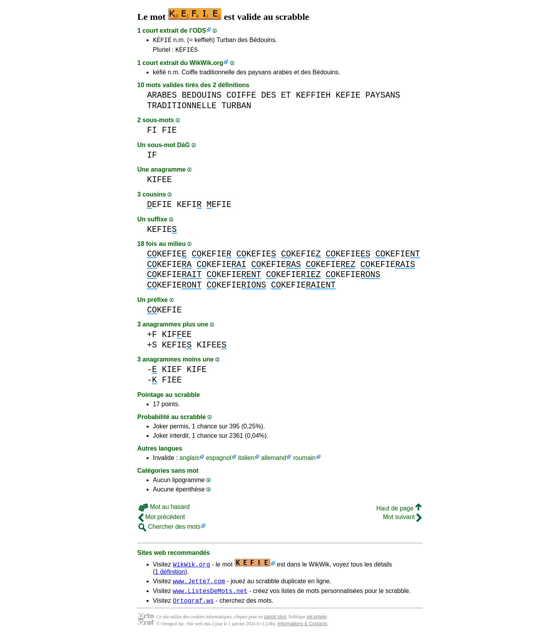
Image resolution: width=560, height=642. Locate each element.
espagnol (218, 460)
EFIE (159, 206)
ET (286, 97)
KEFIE (348, 97)
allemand (273, 460)
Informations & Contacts (302, 629)
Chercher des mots (169, 529)
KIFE (196, 371)
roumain (304, 460)
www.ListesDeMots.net (210, 595)
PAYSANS (383, 97)
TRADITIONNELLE (182, 108)
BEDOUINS (201, 97)
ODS (199, 30)
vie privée (316, 622)
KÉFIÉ (162, 41)
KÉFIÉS (186, 51)
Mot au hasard (164, 509)
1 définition (170, 574)
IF (152, 157)
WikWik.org (206, 65)
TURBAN (236, 108)
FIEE (172, 382)
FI (152, 132)
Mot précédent (161, 519)
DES (268, 97)
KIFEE (159, 182)
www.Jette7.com (199, 584)
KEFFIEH (313, 97)
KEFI (189, 206)
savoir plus (275, 622)
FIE (169, 132)
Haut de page (399, 510)
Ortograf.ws (193, 606)
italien (246, 460)
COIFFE (241, 97)
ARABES (162, 97)
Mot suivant (402, 519)
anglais (189, 460)
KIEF (172, 371)
